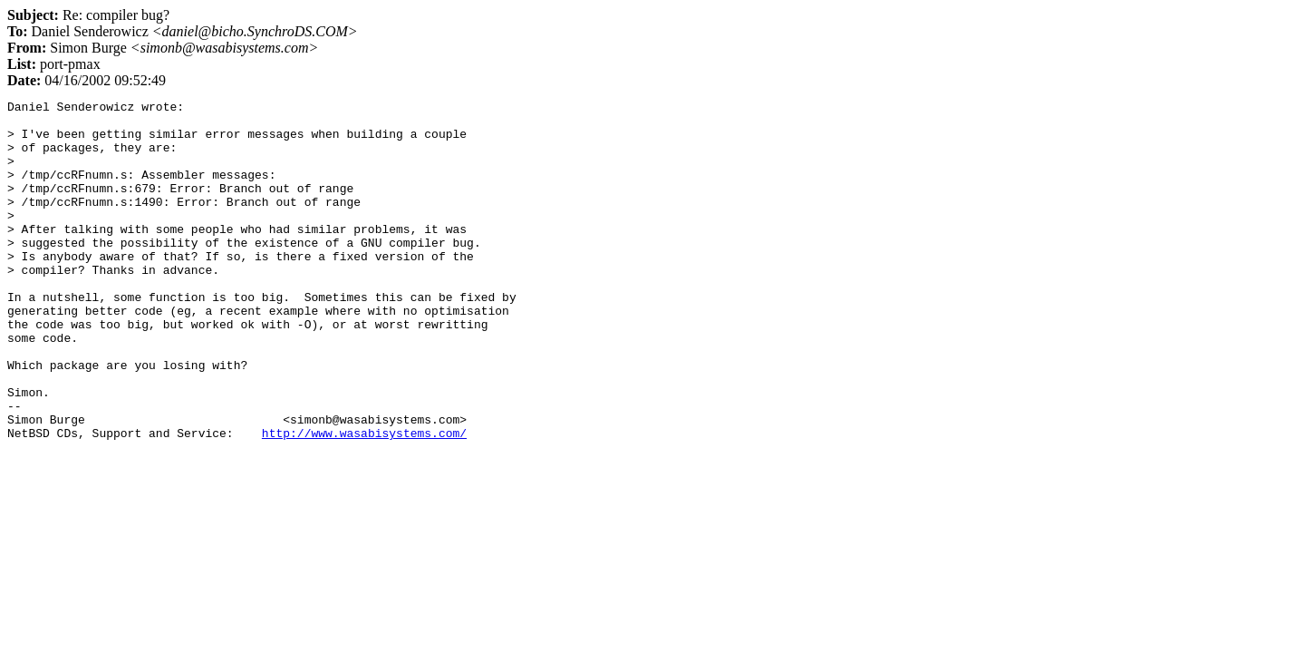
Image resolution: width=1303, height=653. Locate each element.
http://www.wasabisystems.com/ (364, 500)
